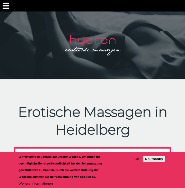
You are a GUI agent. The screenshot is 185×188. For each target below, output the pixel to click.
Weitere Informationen (36, 185)
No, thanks (154, 161)
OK (136, 161)
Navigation (6, 6)
